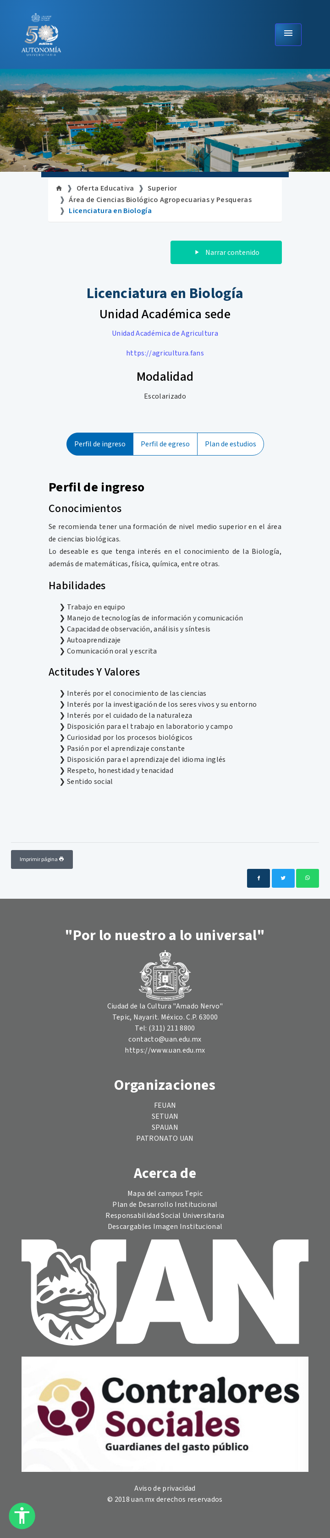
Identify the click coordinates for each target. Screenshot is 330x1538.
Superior (162, 188)
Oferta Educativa (105, 188)
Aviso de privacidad (164, 1488)
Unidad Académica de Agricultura (165, 333)
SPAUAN (165, 1127)
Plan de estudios (230, 444)
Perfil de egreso (165, 444)
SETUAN (165, 1116)
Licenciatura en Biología (110, 211)
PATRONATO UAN (164, 1138)
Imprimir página (42, 859)
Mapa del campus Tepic (165, 1194)
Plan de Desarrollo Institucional (164, 1205)
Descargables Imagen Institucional (165, 1227)
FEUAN (165, 1105)
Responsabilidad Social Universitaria (165, 1216)
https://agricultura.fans (165, 353)
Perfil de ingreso (100, 444)
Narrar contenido (226, 253)
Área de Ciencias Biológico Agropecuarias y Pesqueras (160, 200)
